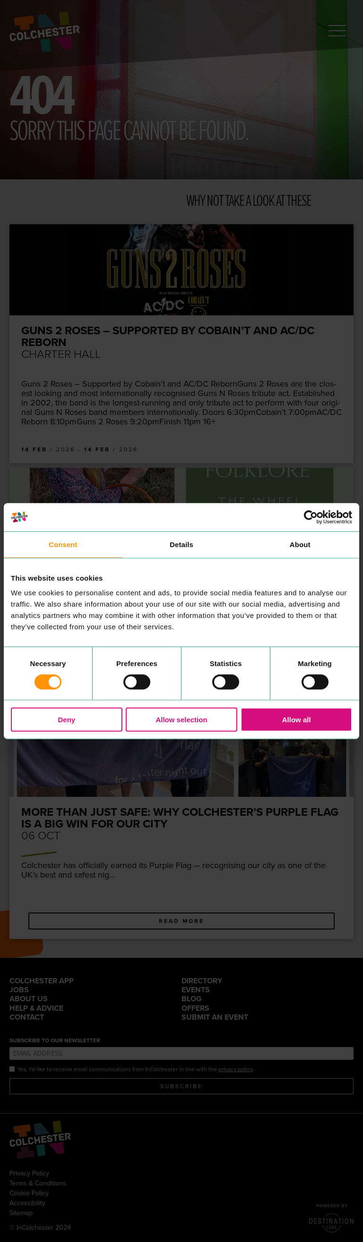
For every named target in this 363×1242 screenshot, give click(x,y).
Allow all (296, 720)
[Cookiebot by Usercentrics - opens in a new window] (310, 517)
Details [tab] (181, 544)
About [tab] (300, 544)
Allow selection (181, 720)
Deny (66, 720)
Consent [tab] (63, 544)
